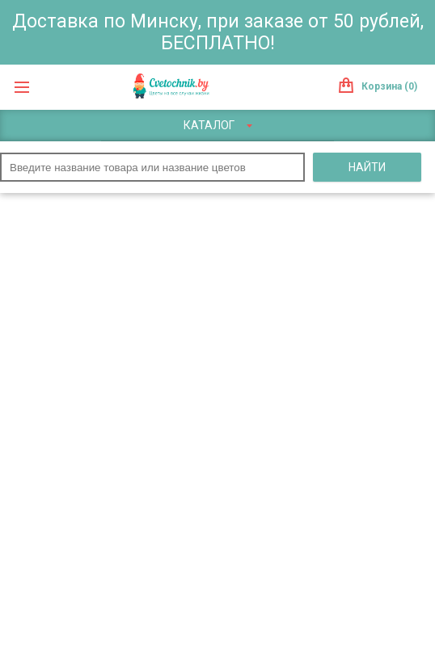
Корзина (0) (389, 86)
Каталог (218, 125)
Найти (367, 167)
